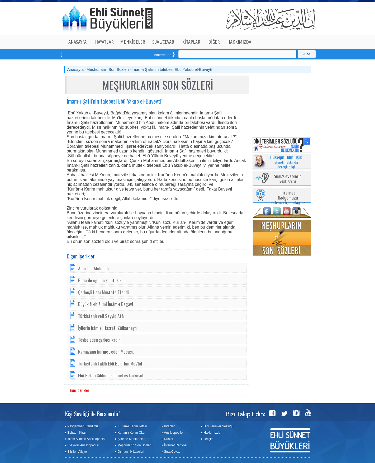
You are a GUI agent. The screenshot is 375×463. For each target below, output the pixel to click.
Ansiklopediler (174, 432)
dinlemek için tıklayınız (288, 198)
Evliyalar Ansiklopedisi (83, 445)
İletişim (208, 439)
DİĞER (214, 41)
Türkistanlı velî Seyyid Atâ (101, 315)
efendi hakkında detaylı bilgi (286, 162)
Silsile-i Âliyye (77, 451)
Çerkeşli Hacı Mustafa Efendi (103, 292)
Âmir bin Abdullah (93, 268)
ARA (306, 54)
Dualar (168, 439)
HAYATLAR (104, 41)
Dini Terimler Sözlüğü (219, 426)
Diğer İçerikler (81, 256)
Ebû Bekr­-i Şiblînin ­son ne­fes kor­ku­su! (110, 375)
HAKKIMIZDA (239, 41)
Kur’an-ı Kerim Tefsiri (132, 426)
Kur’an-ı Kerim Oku (131, 432)
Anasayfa (75, 69)
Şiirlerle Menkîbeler (131, 439)
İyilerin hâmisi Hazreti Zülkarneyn (107, 327)
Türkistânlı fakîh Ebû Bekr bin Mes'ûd (110, 363)
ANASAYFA (77, 41)
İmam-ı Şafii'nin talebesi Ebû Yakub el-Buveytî (172, 69)
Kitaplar (169, 426)
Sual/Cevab (172, 451)
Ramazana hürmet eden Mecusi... (106, 351)
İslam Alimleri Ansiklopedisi (86, 439)
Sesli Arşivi (288, 179)
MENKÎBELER (132, 41)
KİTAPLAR (191, 41)
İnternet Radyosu (176, 445)
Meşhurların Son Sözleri (108, 69)
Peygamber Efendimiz (83, 426)
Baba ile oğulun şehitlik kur (101, 280)
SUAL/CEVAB (163, 41)
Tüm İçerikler (79, 390)
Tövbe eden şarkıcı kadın (99, 339)
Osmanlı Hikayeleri (131, 451)
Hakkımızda (212, 432)
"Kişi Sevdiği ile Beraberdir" (92, 413)
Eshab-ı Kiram (78, 432)
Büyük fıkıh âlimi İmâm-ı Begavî (105, 303)
